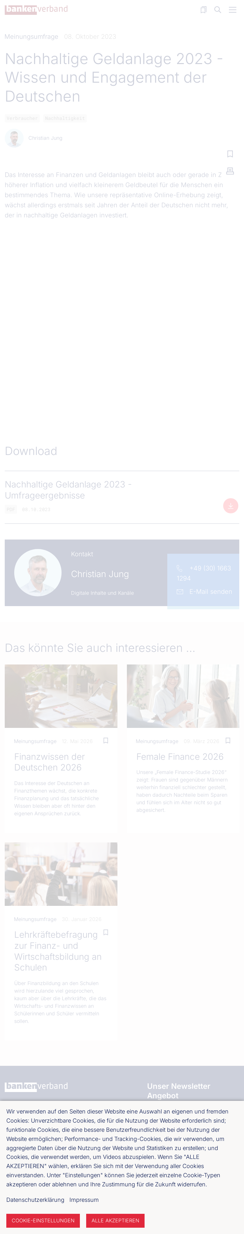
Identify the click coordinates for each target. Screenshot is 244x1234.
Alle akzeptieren (115, 1220)
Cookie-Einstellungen (43, 1220)
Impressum (84, 1199)
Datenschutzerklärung (35, 1199)
